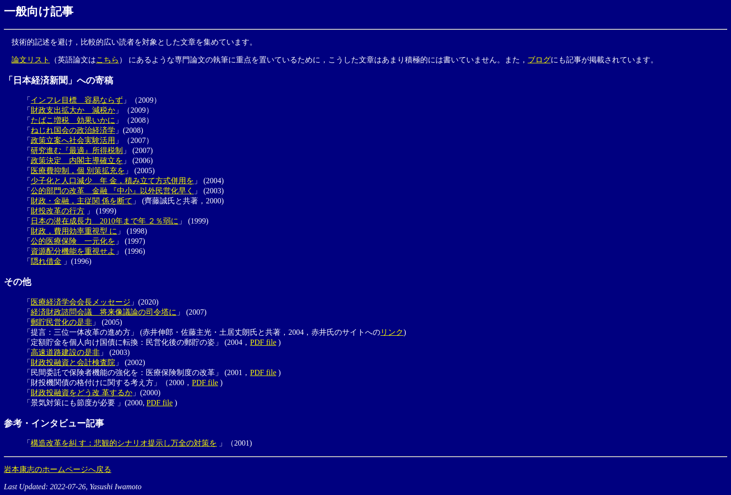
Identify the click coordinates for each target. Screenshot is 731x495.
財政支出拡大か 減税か (73, 110)
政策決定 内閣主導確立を (77, 160)
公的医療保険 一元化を (73, 241)
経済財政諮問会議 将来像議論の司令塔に (104, 312)
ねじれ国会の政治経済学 (73, 130)
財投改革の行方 (57, 211)
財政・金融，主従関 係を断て (81, 201)
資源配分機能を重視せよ (73, 251)
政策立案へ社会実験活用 (73, 140)
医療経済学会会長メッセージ (80, 302)
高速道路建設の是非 (65, 352)
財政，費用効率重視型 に (74, 231)
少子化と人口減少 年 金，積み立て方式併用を (112, 181)
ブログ (539, 60)
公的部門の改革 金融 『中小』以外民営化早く (112, 191)
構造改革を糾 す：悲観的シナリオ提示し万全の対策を (124, 443)
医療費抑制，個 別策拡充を (78, 170)
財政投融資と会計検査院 (73, 362)
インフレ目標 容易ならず (77, 100)
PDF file (263, 342)
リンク (391, 332)
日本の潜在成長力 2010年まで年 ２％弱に (104, 221)
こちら (107, 60)
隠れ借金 (46, 261)
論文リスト (31, 60)
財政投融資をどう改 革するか (81, 393)
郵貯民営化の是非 (61, 322)
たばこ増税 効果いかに (73, 120)
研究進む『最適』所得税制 (77, 150)
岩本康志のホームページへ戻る (57, 469)
